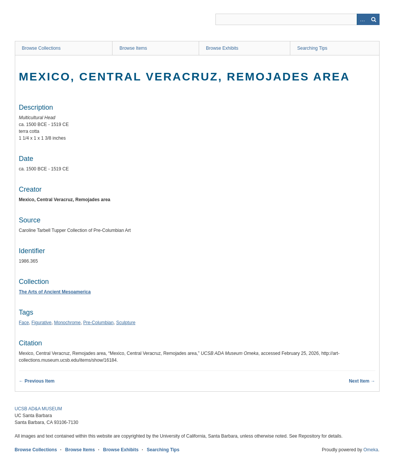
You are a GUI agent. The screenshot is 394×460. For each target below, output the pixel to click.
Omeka (370, 449)
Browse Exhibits (222, 48)
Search (374, 19)
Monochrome (67, 322)
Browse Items (133, 48)
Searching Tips (312, 48)
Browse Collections (41, 48)
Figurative (42, 322)
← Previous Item (37, 381)
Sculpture (126, 322)
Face (24, 322)
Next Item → (362, 381)
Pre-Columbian (98, 322)
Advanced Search (362, 19)
